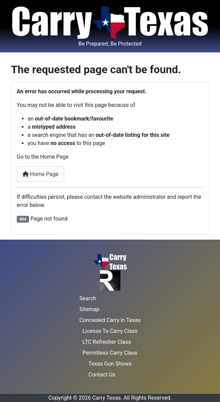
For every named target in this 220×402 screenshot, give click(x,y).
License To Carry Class (110, 331)
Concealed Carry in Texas (110, 320)
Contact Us (101, 374)
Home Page (40, 174)
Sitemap (89, 309)
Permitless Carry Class (110, 353)
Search (87, 298)
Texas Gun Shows (109, 363)
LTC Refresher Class (107, 342)
